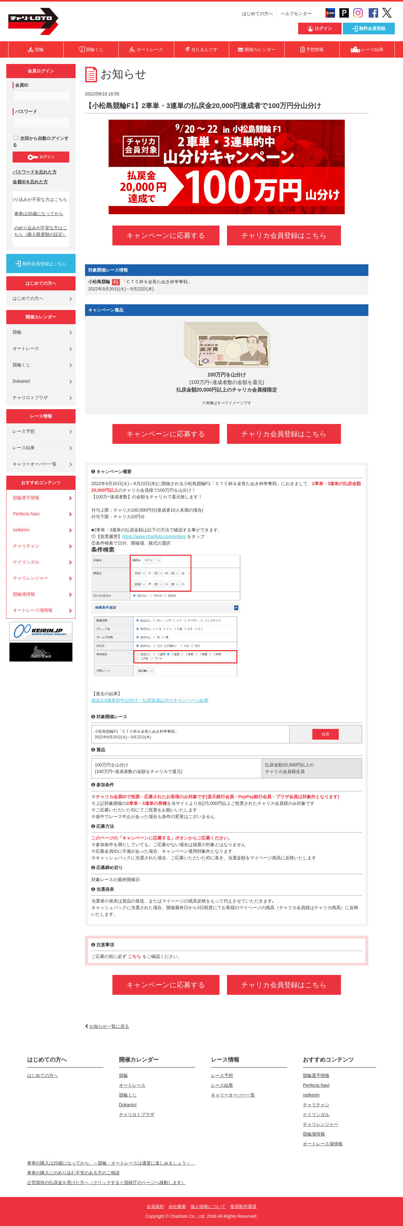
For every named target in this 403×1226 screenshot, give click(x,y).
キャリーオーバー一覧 (35, 464)
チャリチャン (26, 545)
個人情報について (208, 1206)
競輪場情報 (24, 594)
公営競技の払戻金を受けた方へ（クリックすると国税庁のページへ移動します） (106, 1182)
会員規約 (155, 1206)
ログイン (40, 157)
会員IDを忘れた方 (30, 181)
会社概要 (177, 1206)
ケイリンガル (26, 561)
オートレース (26, 348)
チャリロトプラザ (30, 397)
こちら (135, 956)
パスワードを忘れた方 (35, 172)
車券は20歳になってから (38, 213)
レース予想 (24, 431)
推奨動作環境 (243, 1206)
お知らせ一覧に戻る (109, 1026)
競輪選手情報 (26, 497)
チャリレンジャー (30, 578)
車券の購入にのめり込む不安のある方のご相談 (73, 1172)
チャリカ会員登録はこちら (284, 235)
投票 (325, 734)
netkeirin (21, 529)
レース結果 (24, 447)
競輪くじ (21, 364)
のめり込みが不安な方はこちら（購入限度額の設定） (40, 231)
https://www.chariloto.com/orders (154, 536)
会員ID (21, 85)
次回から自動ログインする (41, 141)
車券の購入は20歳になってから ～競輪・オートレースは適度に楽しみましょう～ (111, 1163)
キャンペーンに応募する (166, 235)
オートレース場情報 (33, 610)
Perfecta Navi (26, 513)
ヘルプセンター (296, 13)
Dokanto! (21, 381)
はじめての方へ (257, 13)
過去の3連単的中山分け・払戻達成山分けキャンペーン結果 (149, 700)
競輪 (17, 332)
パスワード (26, 111)
